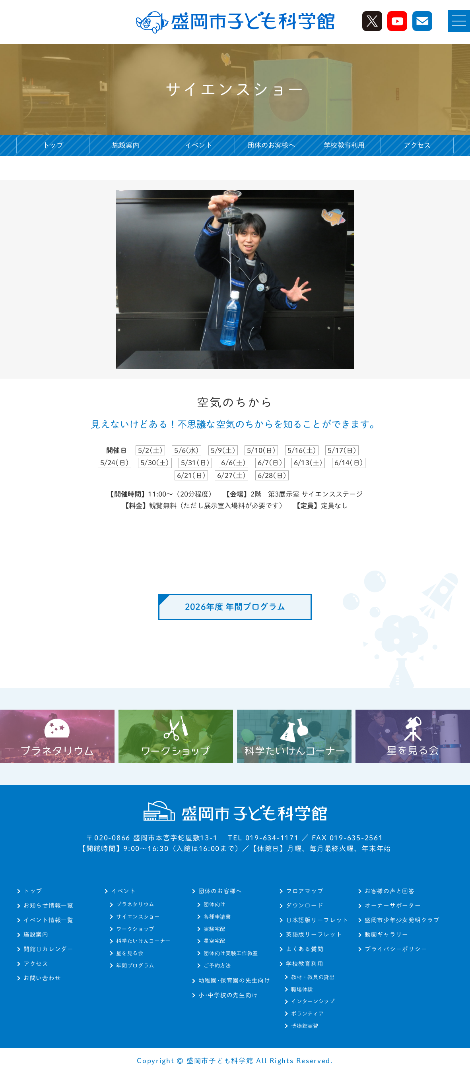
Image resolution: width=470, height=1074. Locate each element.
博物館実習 (304, 1026)
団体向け (214, 904)
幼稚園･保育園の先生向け (234, 980)
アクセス (417, 145)
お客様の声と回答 (390, 891)
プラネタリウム (135, 904)
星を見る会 (129, 953)
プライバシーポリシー (396, 949)
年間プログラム (135, 965)
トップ (53, 145)
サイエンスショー (137, 916)
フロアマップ (304, 891)
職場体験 (302, 989)
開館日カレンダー (48, 949)
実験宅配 (214, 929)
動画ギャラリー (386, 934)
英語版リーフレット (314, 934)
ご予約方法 (217, 965)
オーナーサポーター (393, 905)
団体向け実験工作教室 (231, 953)
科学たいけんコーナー (143, 941)
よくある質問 (304, 949)
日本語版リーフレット (317, 920)
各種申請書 (217, 916)
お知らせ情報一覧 (48, 905)
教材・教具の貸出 (312, 977)
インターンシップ (312, 1001)
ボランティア (307, 1013)
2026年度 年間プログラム (235, 606)
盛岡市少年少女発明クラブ (402, 920)
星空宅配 (214, 941)
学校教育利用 (304, 964)
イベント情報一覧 (48, 920)
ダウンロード (304, 905)
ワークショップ (135, 929)
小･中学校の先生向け (228, 995)
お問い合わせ (42, 978)
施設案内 (126, 145)
